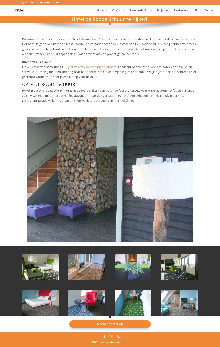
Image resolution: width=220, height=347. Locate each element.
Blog (197, 10)
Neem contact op (110, 324)
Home (100, 10)
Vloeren (117, 10)
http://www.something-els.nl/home (93, 67)
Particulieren (182, 10)
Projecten (163, 10)
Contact (210, 10)
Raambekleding (139, 10)
